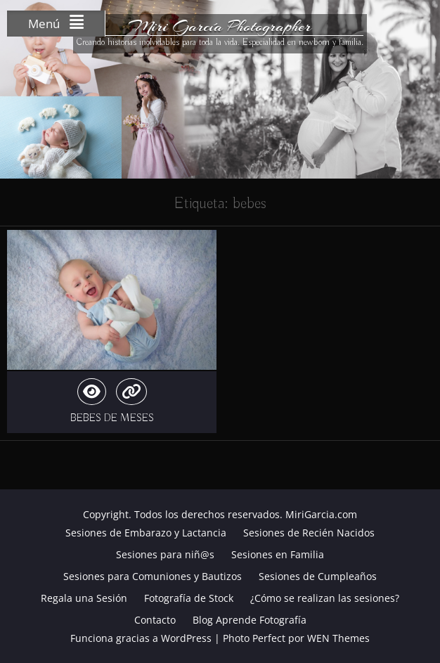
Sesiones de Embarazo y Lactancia (145, 532)
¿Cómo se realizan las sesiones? (324, 598)
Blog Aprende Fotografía (249, 619)
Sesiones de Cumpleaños (318, 576)
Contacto (155, 619)
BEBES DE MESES (112, 418)
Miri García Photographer (220, 26)
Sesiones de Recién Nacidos (309, 532)
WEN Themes (338, 638)
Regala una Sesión (84, 598)
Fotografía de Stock (188, 598)
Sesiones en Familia (277, 554)
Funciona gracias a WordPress (141, 638)
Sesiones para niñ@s (165, 554)
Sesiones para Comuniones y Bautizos (152, 576)
